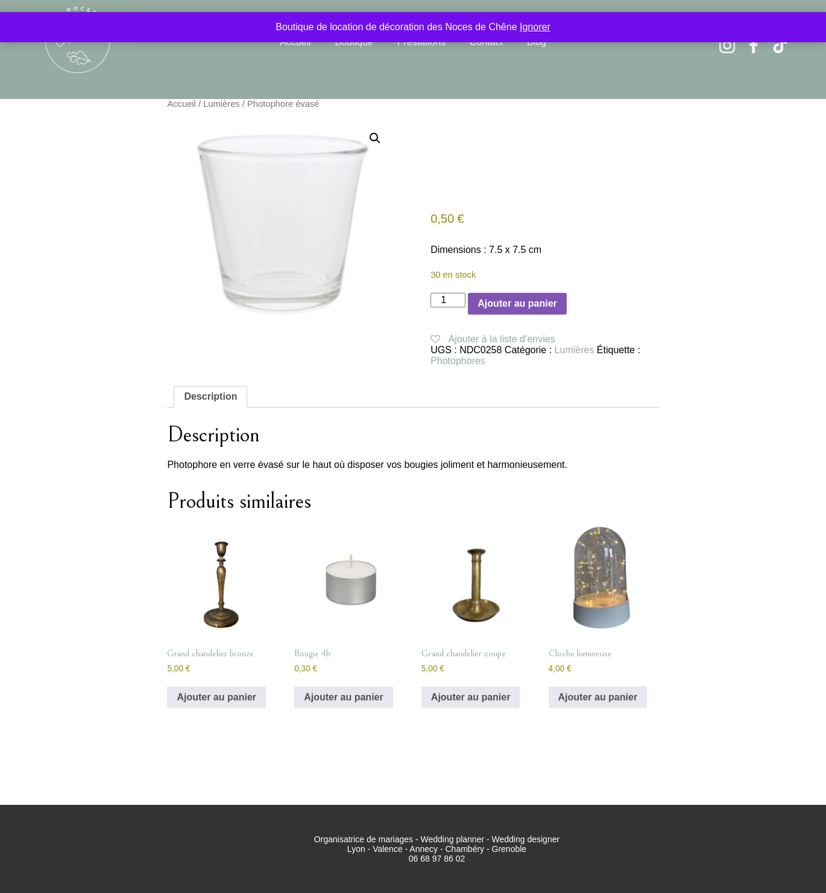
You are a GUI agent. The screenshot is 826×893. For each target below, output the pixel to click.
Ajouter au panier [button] (216, 697)
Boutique (354, 42)
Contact (486, 42)
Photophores (457, 361)
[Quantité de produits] (447, 300)
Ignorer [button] (535, 27)
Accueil (295, 42)
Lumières (221, 104)
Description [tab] (210, 396)
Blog (536, 42)
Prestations (421, 42)
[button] (375, 138)
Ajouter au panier (517, 303)
